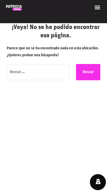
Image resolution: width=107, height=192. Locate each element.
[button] (97, 7)
